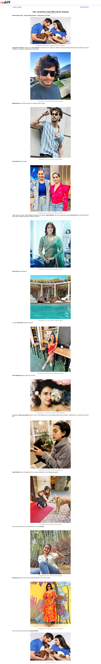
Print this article (84, 7)
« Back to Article (16, 7)
